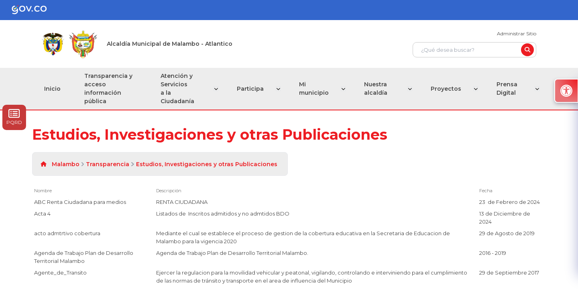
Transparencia (107, 164)
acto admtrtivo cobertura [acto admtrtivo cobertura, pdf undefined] (67, 233)
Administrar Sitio (516, 34)
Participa (252, 88)
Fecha (486, 190)
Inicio (52, 88)
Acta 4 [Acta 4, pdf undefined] (42, 213)
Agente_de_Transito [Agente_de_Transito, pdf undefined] (60, 272)
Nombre (43, 190)
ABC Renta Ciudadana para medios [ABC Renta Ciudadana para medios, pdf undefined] (80, 202)
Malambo (65, 164)
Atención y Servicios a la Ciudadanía (179, 88)
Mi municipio (315, 88)
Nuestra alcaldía (376, 88)
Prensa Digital (506, 88)
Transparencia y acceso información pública (109, 88)
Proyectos (446, 88)
